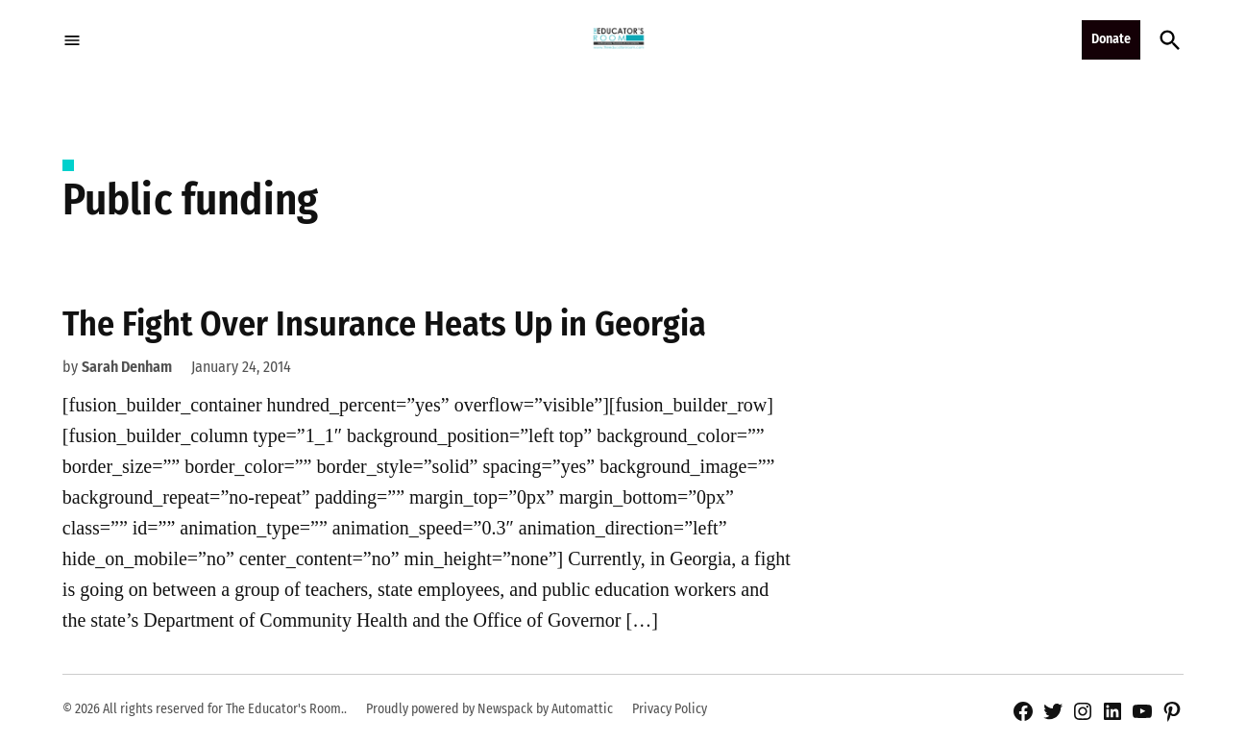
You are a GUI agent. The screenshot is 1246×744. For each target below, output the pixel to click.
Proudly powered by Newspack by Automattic (489, 709)
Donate (1111, 39)
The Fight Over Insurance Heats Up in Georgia (384, 324)
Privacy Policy (669, 709)
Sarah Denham (127, 367)
